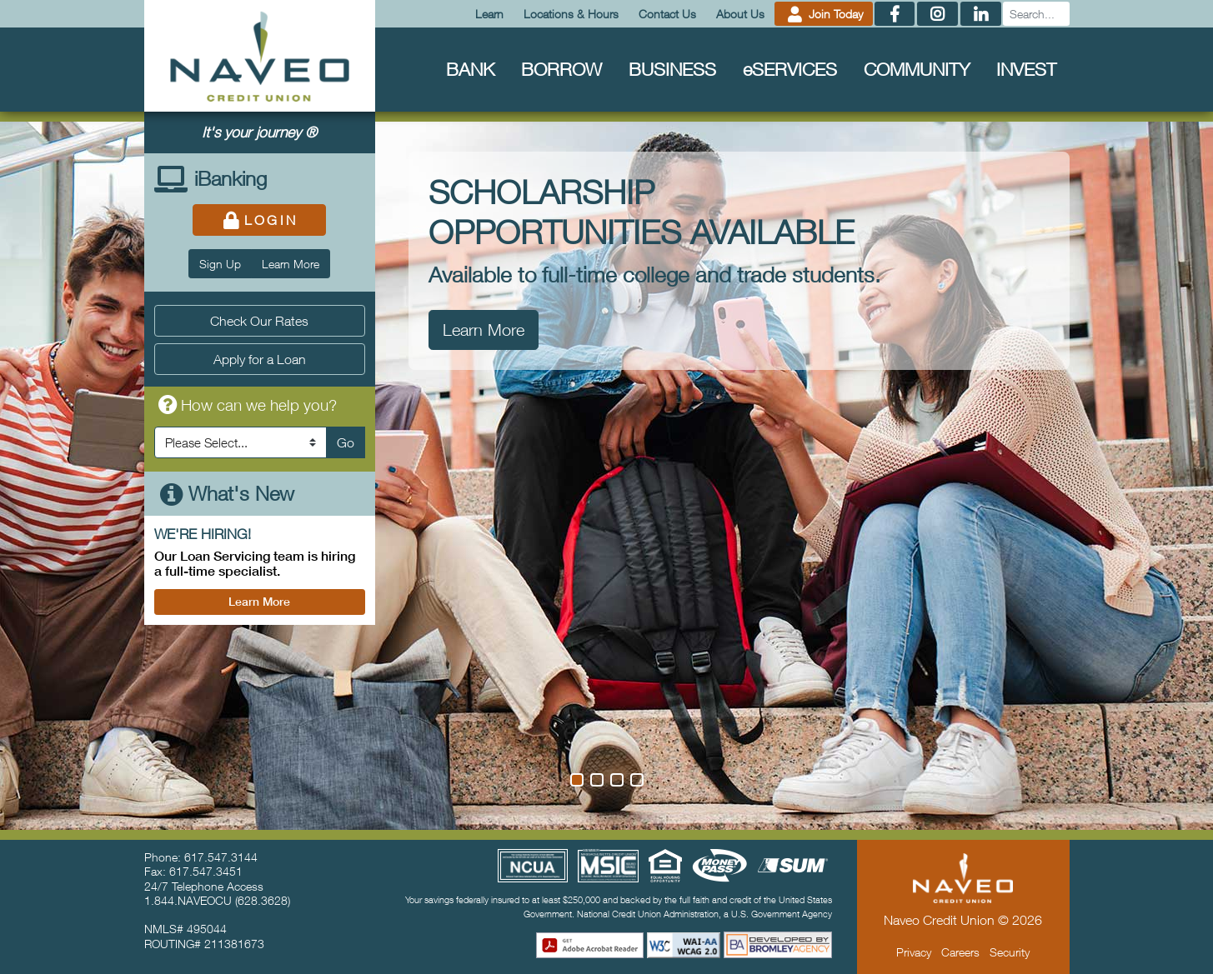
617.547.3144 (221, 857)
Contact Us (667, 14)
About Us (740, 14)
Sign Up (220, 264)
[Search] (1036, 14)
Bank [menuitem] (470, 68)
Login (260, 219)
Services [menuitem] (790, 68)
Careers (960, 952)
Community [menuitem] (917, 68)
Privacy (913, 952)
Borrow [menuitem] (561, 68)
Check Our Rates (259, 320)
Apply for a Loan (259, 359)
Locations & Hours (571, 14)
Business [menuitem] (672, 68)
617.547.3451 (206, 871)
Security (1010, 952)
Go (345, 442)
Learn (489, 14)
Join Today (823, 14)
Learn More (290, 264)
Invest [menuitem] (1026, 68)
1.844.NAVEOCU (188, 900)
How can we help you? (246, 404)
